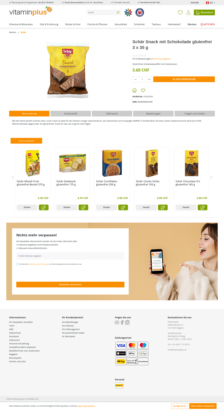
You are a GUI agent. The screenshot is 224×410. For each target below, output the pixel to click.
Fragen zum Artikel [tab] (195, 113)
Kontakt (195, 2)
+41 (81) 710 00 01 (46, 2)
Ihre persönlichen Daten (73, 332)
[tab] (29, 113)
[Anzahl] (142, 79)
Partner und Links (17, 361)
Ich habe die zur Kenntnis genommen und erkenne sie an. (50, 264)
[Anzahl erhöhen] (149, 79)
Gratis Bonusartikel (74, 2)
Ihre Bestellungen (70, 322)
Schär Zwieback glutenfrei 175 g (66, 183)
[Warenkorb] (204, 12)
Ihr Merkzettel (68, 336)
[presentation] (38, 273)
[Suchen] (118, 12)
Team (11, 325)
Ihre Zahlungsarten (71, 329)
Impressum (14, 340)
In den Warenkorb (184, 79)
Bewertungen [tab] (153, 113)
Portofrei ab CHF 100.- (151, 2)
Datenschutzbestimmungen (38, 264)
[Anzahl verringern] (135, 79)
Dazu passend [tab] (26, 140)
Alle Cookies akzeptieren (203, 406)
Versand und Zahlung (19, 343)
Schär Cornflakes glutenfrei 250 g (106, 183)
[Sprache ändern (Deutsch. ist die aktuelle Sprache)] (210, 2)
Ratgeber (13, 354)
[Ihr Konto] (188, 12)
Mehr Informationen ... (87, 406)
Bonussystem (15, 357)
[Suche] (101, 12)
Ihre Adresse (68, 325)
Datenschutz (15, 332)
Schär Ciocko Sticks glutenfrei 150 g (148, 183)
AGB (11, 329)
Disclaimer (14, 336)
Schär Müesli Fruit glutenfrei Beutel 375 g (31, 183)
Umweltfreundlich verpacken (22, 347)
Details (27, 207)
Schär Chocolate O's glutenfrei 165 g (188, 183)
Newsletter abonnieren (70, 284)
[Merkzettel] (180, 12)
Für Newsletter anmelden (21, 322)
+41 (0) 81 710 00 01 (180, 344)
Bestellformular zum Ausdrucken (24, 350)
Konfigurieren (179, 406)
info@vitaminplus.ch (177, 349)
